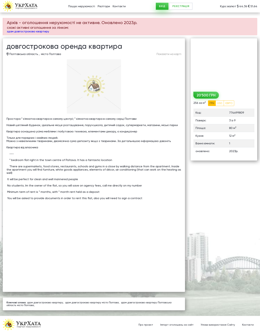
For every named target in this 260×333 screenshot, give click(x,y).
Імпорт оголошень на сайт (177, 324)
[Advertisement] (224, 63)
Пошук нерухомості (81, 6)
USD (219, 103)
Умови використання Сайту (218, 324)
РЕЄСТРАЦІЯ (180, 6)
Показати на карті (169, 54)
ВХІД (162, 6)
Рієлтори (104, 6)
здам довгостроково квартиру (28, 31)
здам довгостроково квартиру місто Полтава (92, 302)
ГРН (212, 103)
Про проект (145, 324)
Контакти (119, 6)
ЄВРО (229, 103)
